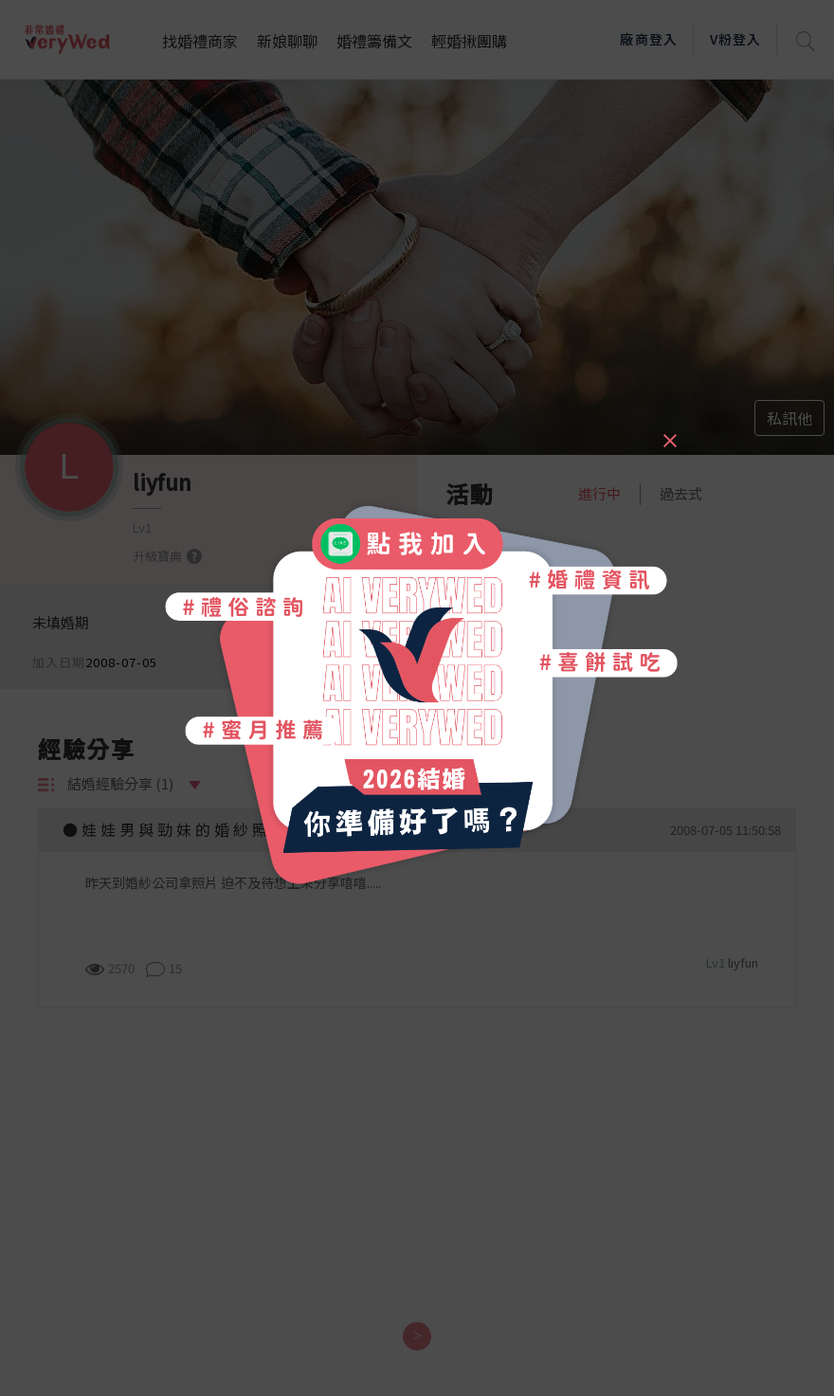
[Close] (669, 432)
